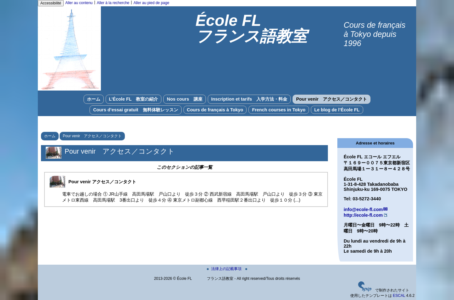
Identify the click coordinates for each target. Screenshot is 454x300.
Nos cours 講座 (184, 99)
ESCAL (399, 295)
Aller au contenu (79, 3)
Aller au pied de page (151, 3)
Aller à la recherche (113, 3)
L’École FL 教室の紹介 (133, 99)
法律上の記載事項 (224, 269)
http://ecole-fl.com (363, 215)
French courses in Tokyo (278, 109)
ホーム (93, 99)
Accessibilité (50, 3)
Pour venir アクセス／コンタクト (331, 99)
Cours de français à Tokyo (215, 109)
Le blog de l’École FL (337, 109)
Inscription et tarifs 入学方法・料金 (249, 99)
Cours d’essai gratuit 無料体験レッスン (135, 109)
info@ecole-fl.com (363, 209)
